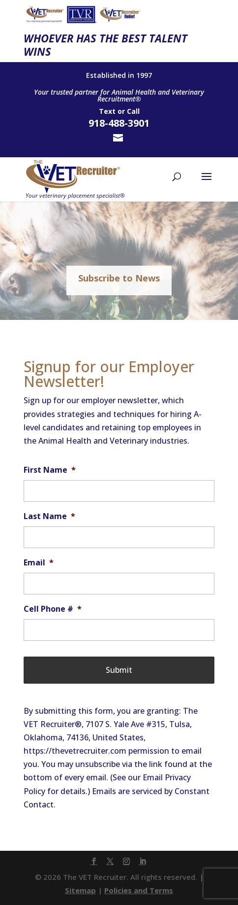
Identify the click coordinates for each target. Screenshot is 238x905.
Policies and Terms (138, 890)
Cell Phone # (53, 609)
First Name (50, 470)
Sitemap (80, 890)
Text (107, 111)
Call (133, 111)
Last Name (49, 516)
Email (39, 562)
